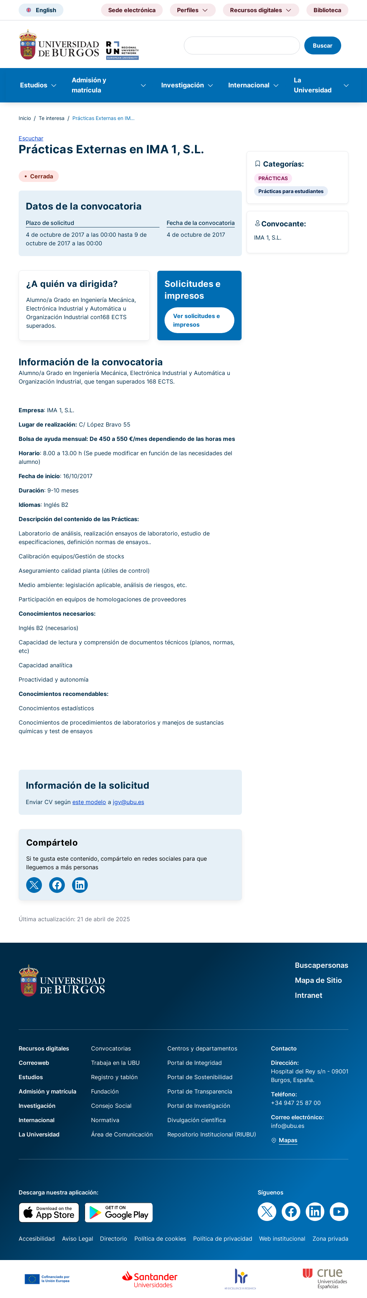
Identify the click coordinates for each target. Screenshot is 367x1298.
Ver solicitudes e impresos (196, 320)
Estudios (33, 85)
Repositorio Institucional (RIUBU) (211, 1134)
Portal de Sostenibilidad (200, 1077)
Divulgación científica (196, 1120)
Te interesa (52, 118)
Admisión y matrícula (89, 85)
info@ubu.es (287, 1125)
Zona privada (330, 1238)
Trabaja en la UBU (115, 1062)
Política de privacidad (222, 1238)
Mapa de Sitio (318, 980)
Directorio (113, 1238)
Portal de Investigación (198, 1105)
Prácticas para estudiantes (291, 191)
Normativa (105, 1120)
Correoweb (34, 1062)
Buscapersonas (321, 965)
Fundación (105, 1091)
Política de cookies (160, 1238)
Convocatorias (111, 1048)
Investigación (182, 85)
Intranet (309, 995)
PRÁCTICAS (273, 178)
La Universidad (313, 85)
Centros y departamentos (202, 1048)
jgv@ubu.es (128, 802)
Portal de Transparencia (199, 1091)
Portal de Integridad (194, 1062)
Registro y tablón (114, 1077)
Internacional (249, 85)
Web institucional (282, 1238)
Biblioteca (327, 10)
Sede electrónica (132, 10)
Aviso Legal (77, 1238)
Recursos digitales (44, 1048)
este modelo (89, 802)
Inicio (25, 118)
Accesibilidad (37, 1238)
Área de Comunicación (122, 1134)
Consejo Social (111, 1105)
